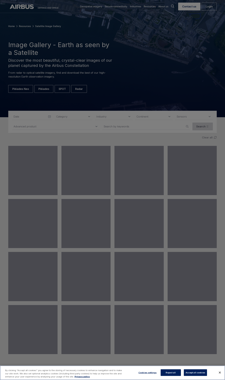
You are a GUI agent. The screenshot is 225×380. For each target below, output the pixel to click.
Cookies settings (147, 372)
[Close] (219, 372)
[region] (112, 373)
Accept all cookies (195, 372)
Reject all (171, 372)
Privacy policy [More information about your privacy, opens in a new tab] (82, 376)
